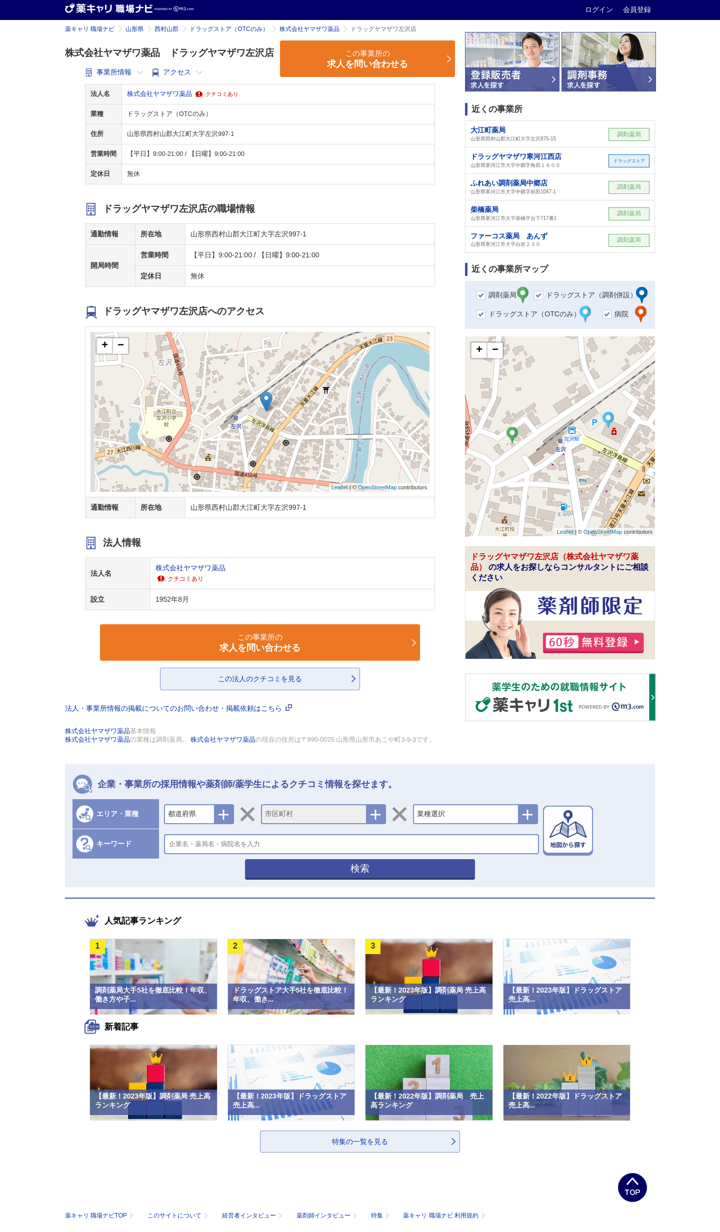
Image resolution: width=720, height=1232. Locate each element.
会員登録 (637, 9)
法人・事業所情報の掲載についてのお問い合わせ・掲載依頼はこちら (178, 708)
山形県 (135, 28)
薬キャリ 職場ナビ (89, 28)
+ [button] (105, 345)
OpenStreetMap (377, 487)
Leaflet (340, 487)
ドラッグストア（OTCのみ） (229, 28)
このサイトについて (179, 1215)
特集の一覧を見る (360, 1142)
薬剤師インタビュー (327, 1215)
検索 (360, 868)
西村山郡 (166, 28)
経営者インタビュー (253, 1215)
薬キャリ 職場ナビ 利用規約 (444, 1215)
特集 (381, 1215)
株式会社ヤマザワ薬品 (310, 28)
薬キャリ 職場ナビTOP (100, 1215)
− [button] (121, 345)
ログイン (600, 9)
